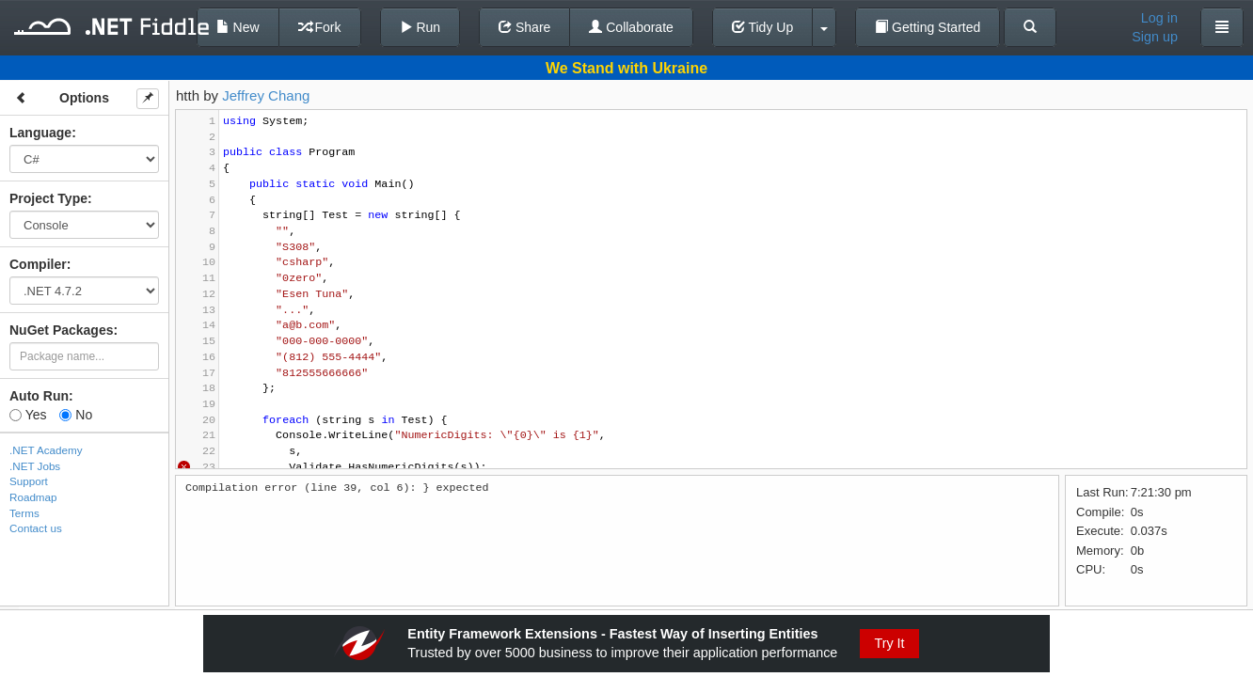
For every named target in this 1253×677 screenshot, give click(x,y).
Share (524, 27)
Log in (1159, 17)
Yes (27, 414)
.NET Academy (46, 450)
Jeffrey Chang (265, 95)
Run (420, 27)
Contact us (35, 528)
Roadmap (33, 497)
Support (28, 481)
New (238, 27)
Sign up (1155, 36)
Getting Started (927, 27)
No (75, 414)
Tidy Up (762, 27)
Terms (24, 513)
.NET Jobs (34, 466)
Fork (319, 27)
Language (40, 132)
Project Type (48, 198)
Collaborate (631, 27)
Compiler (38, 264)
